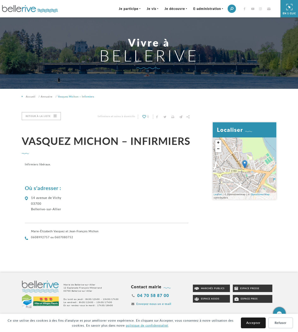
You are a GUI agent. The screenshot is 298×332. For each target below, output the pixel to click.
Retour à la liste (38, 116)
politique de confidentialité (147, 325)
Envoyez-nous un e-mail (153, 304)
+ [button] (218, 143)
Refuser (281, 323)
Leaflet (218, 194)
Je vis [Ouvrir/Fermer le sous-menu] (151, 8)
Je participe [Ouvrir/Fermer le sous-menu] (128, 8)
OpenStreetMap (260, 194)
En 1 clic (289, 8)
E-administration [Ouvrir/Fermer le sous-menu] (207, 8)
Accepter (253, 323)
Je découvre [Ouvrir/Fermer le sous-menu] (174, 8)
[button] (268, 9)
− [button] (218, 149)
